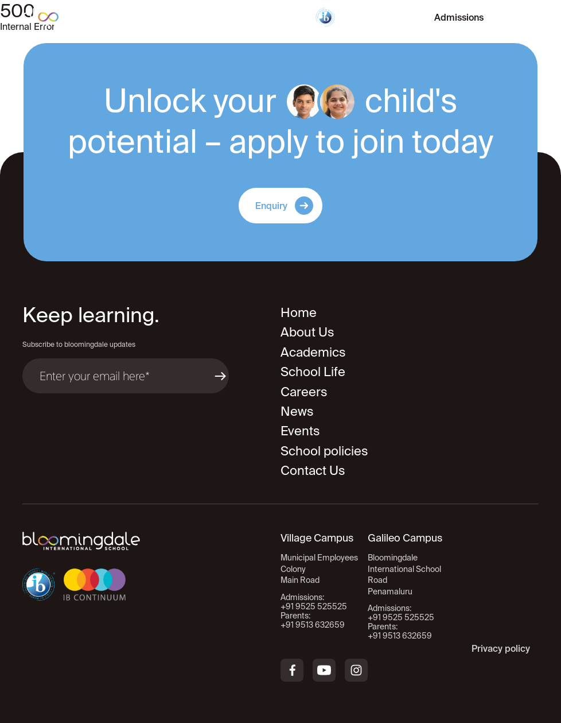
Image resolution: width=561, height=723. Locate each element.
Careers (304, 391)
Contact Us (312, 470)
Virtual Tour (378, 17)
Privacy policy (501, 648)
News (297, 411)
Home (298, 312)
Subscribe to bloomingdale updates (78, 344)
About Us (307, 331)
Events (300, 430)
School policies (324, 450)
